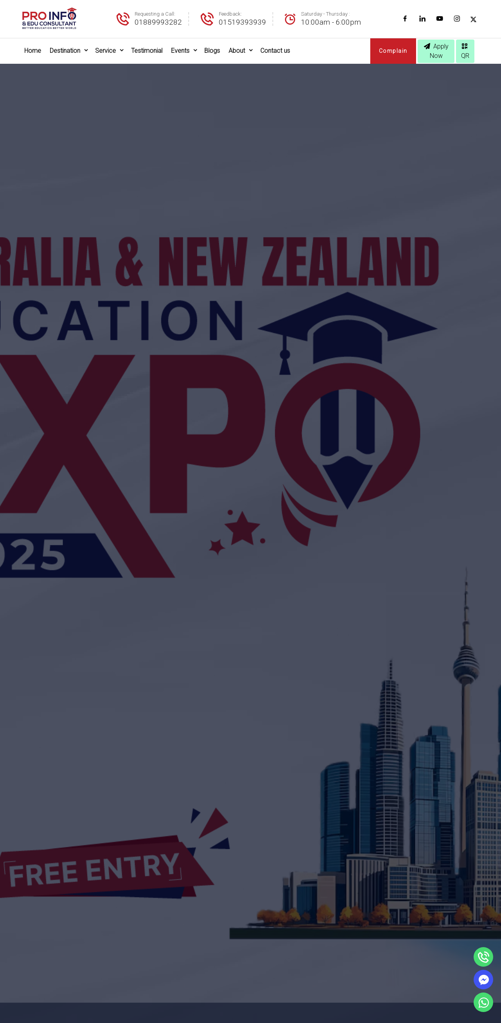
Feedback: (230, 14)
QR (465, 51)
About (237, 50)
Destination (65, 50)
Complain (393, 51)
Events (180, 50)
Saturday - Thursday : (325, 14)
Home (32, 50)
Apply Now (436, 51)
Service (105, 50)
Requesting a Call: (155, 14)
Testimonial (146, 50)
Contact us (275, 50)
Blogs (212, 50)
